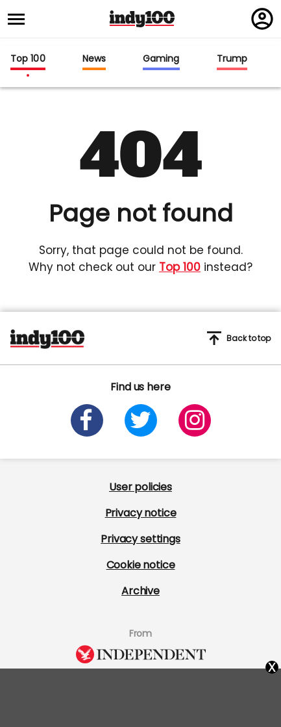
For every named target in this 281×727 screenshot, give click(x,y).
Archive (140, 590)
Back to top (239, 338)
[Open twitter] (141, 420)
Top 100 (27, 59)
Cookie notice (140, 564)
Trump (232, 59)
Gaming (161, 59)
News (94, 59)
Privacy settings (140, 538)
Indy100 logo (142, 19)
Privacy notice (141, 512)
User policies (140, 486)
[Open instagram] (194, 420)
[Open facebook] (87, 420)
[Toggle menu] (20, 19)
